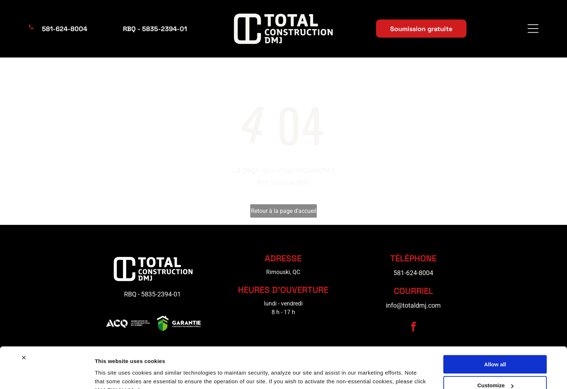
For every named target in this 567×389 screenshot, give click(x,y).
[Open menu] (533, 28)
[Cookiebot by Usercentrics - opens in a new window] (46, 374)
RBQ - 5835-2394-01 (152, 294)
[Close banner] (24, 322)
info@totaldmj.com (413, 305)
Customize (495, 350)
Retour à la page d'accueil (283, 211)
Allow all (495, 329)
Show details (111, 375)
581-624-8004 (413, 273)
